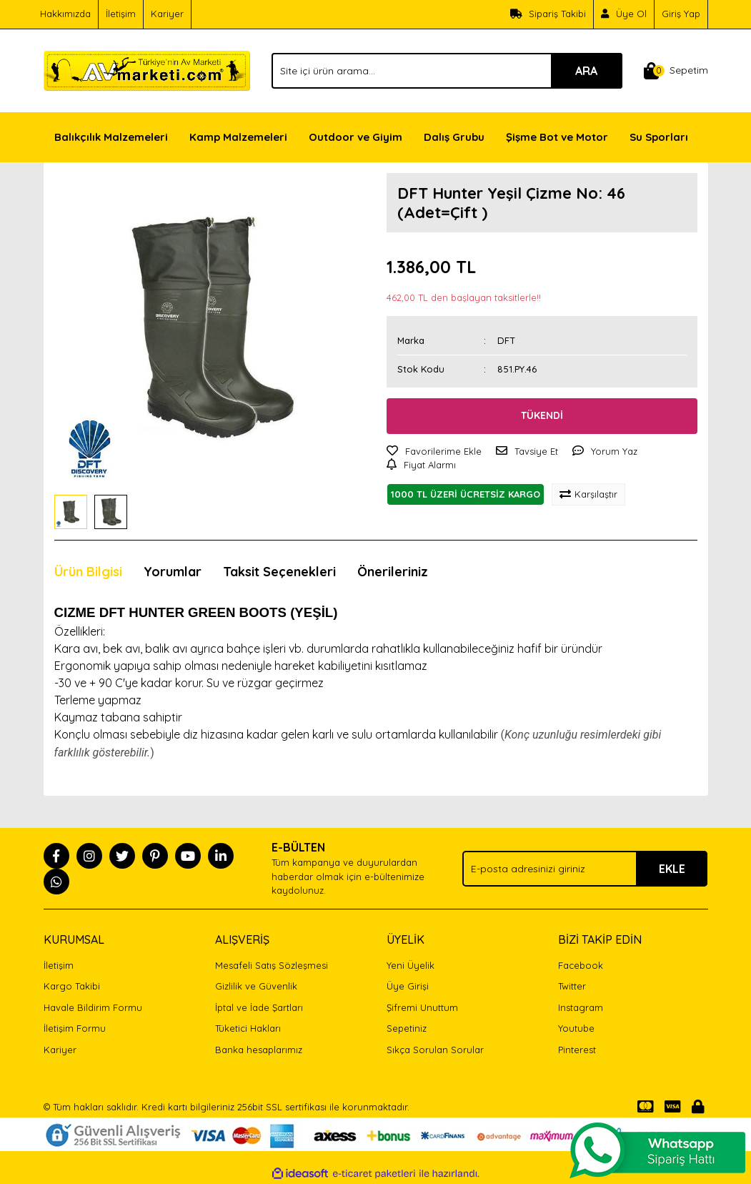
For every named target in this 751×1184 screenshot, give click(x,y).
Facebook (580, 965)
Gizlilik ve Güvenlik (256, 986)
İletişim (121, 13)
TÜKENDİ (542, 415)
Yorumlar (173, 571)
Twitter (572, 986)
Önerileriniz (392, 571)
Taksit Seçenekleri (279, 571)
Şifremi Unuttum (422, 1007)
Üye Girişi (408, 986)
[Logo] (147, 69)
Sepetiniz (407, 1028)
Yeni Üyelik (410, 965)
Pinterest (577, 1049)
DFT (506, 340)
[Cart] (676, 70)
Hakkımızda (65, 13)
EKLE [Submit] (672, 869)
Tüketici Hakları (248, 1028)
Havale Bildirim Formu (93, 1007)
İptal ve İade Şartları (259, 1007)
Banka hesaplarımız (258, 1049)
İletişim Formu (75, 1028)
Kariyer (167, 13)
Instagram (580, 1007)
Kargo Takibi (72, 986)
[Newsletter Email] (584, 869)
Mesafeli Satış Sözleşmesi (271, 965)
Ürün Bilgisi (88, 571)
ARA (586, 71)
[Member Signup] (624, 14)
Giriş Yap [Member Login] (681, 13)
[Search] (447, 71)
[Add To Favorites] (434, 452)
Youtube (576, 1028)
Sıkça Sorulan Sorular (435, 1049)
